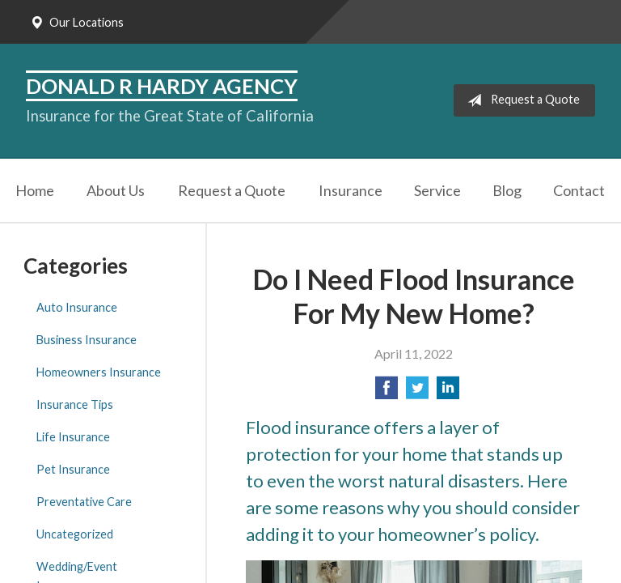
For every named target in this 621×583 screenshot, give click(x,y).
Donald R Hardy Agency (162, 86)
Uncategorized (74, 534)
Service (437, 190)
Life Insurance (73, 437)
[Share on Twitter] (417, 392)
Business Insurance (86, 340)
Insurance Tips (74, 404)
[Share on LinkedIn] (448, 392)
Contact (579, 190)
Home (34, 190)
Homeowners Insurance (98, 372)
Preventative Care (84, 502)
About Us (116, 190)
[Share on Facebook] (386, 392)
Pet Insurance (73, 469)
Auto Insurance (76, 307)
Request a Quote (520, 100)
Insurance (350, 190)
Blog (507, 190)
